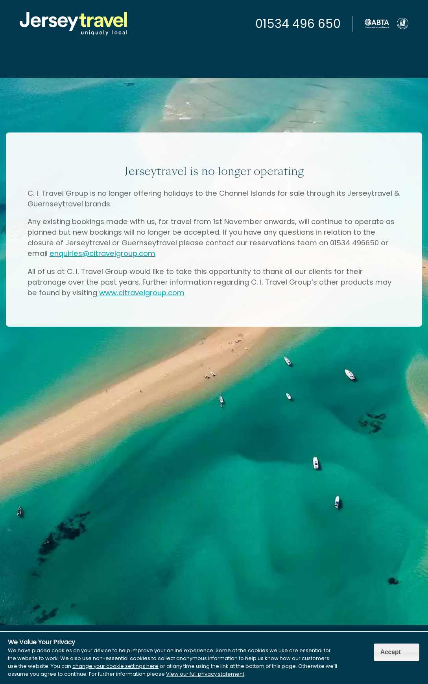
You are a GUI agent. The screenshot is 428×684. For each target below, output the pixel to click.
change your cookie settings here (115, 666)
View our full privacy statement (205, 674)
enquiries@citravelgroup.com (102, 253)
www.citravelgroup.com (141, 293)
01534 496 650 (298, 24)
